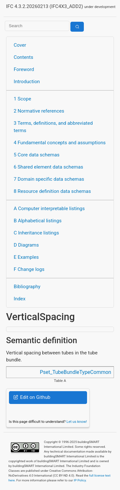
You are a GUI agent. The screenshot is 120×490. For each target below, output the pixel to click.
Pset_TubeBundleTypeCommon (75, 372)
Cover (20, 45)
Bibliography (27, 286)
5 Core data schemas (37, 155)
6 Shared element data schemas (48, 167)
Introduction (27, 81)
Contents (23, 57)
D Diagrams (26, 245)
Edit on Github (31, 397)
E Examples (26, 257)
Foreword (24, 69)
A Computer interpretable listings (49, 208)
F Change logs (29, 269)
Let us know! (77, 421)
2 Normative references (39, 111)
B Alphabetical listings (38, 221)
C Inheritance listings (36, 233)
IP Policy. (80, 480)
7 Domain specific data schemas (49, 179)
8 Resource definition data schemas (52, 191)
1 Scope (22, 99)
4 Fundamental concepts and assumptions (60, 143)
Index (20, 299)
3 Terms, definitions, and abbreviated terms (53, 126)
